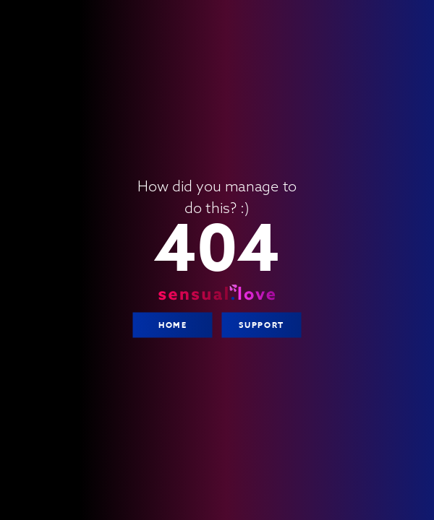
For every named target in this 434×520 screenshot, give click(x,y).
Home (172, 325)
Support (261, 325)
